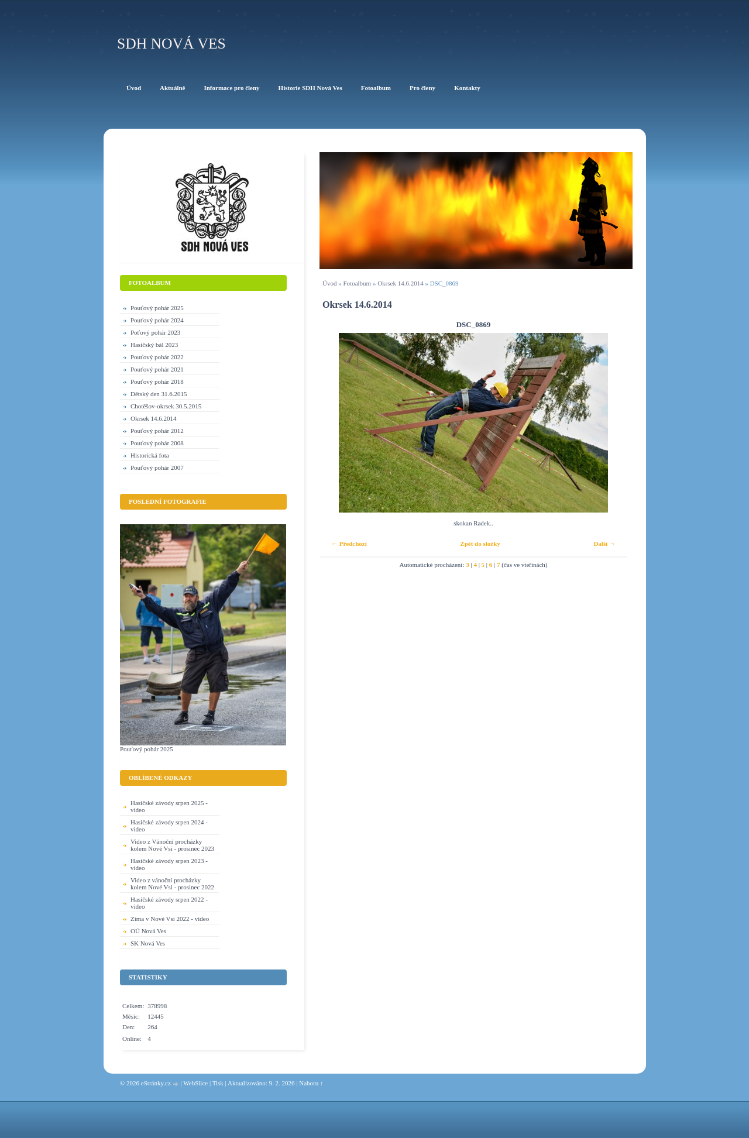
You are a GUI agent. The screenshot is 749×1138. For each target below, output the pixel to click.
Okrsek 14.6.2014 (400, 283)
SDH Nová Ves (171, 43)
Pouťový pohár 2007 (157, 467)
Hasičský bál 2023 (154, 344)
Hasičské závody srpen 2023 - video (169, 864)
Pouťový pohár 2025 (157, 307)
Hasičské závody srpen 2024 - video (169, 826)
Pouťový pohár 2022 (157, 356)
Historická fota (149, 455)
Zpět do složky (480, 543)
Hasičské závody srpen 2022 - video (169, 903)
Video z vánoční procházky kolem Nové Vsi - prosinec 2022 (172, 883)
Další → (604, 543)
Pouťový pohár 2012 (157, 430)
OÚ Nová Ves (148, 930)
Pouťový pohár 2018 (157, 381)
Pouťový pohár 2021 (157, 369)
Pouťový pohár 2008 (157, 442)
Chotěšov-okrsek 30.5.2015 (165, 406)
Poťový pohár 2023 (155, 332)
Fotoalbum (357, 283)
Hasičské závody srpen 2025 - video (169, 806)
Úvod (329, 283)
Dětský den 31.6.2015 (158, 393)
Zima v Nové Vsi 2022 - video (169, 918)
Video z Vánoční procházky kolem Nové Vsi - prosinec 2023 (172, 845)
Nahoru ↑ (311, 1083)
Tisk (218, 1083)
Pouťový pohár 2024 (157, 320)
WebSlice (195, 1083)
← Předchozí (349, 543)
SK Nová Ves (147, 943)
